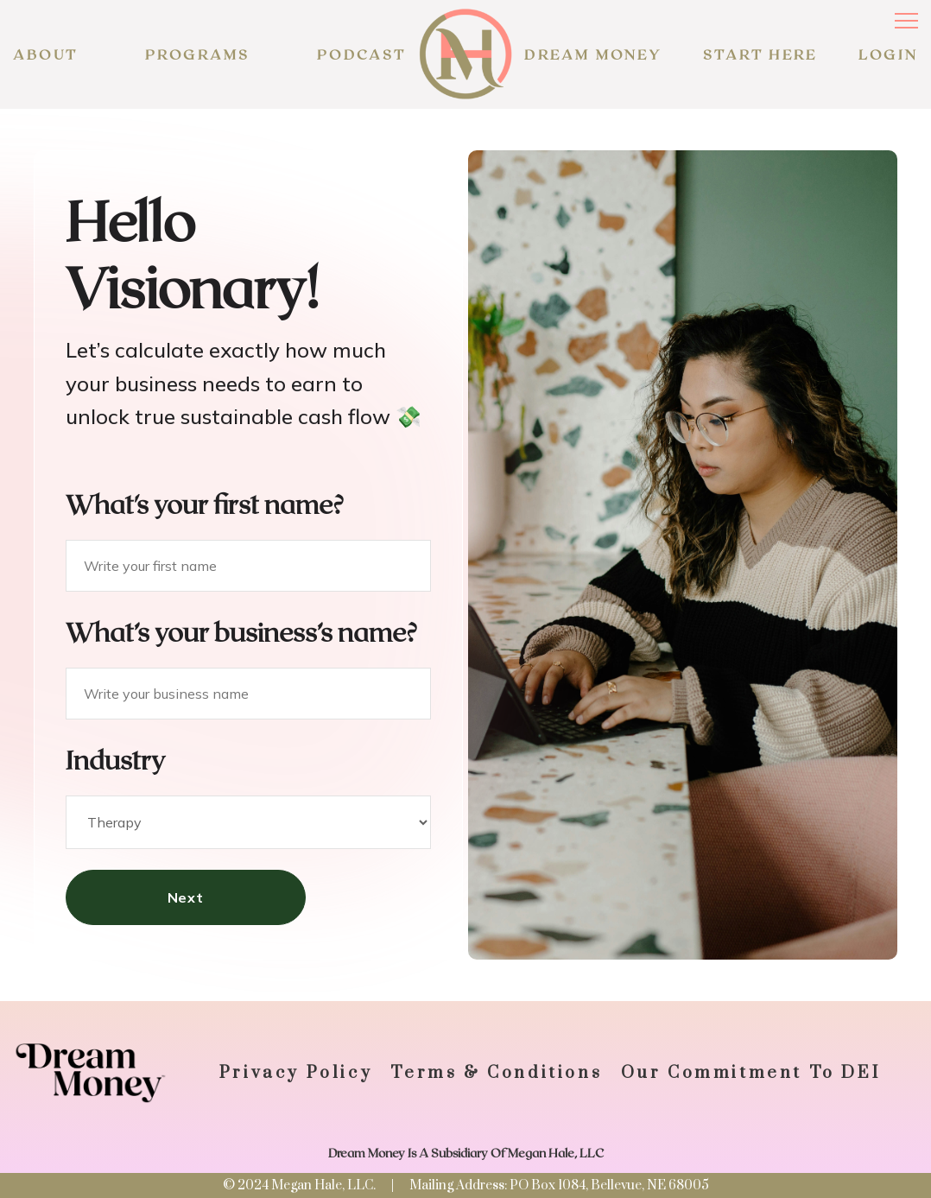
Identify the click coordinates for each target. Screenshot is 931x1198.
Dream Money (593, 54)
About (45, 54)
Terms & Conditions (496, 1073)
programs (197, 54)
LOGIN (888, 54)
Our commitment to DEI (751, 1073)
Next (186, 897)
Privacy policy (295, 1073)
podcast (361, 54)
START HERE (760, 54)
